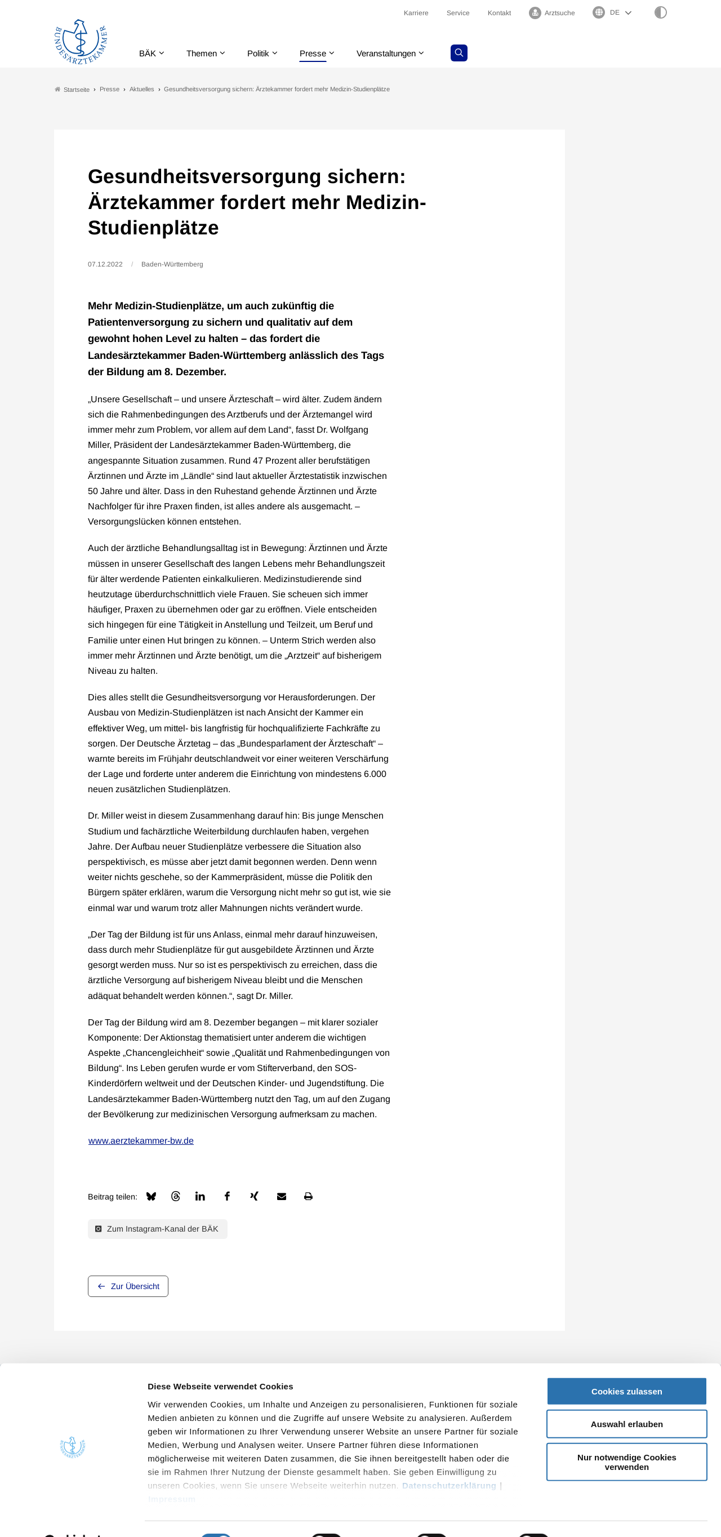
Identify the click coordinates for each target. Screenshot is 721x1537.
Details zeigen (599, 1515)
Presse (322, 53)
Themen (205, 53)
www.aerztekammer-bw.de (141, 1141)
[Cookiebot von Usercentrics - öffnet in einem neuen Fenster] (73, 1515)
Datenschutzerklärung (449, 1457)
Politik (265, 53)
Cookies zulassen (626, 1363)
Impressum (172, 1471)
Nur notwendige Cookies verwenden (627, 1433)
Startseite (72, 89)
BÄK (149, 53)
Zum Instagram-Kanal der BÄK (157, 1229)
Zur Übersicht (135, 1286)
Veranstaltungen (399, 53)
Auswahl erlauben (627, 1396)
